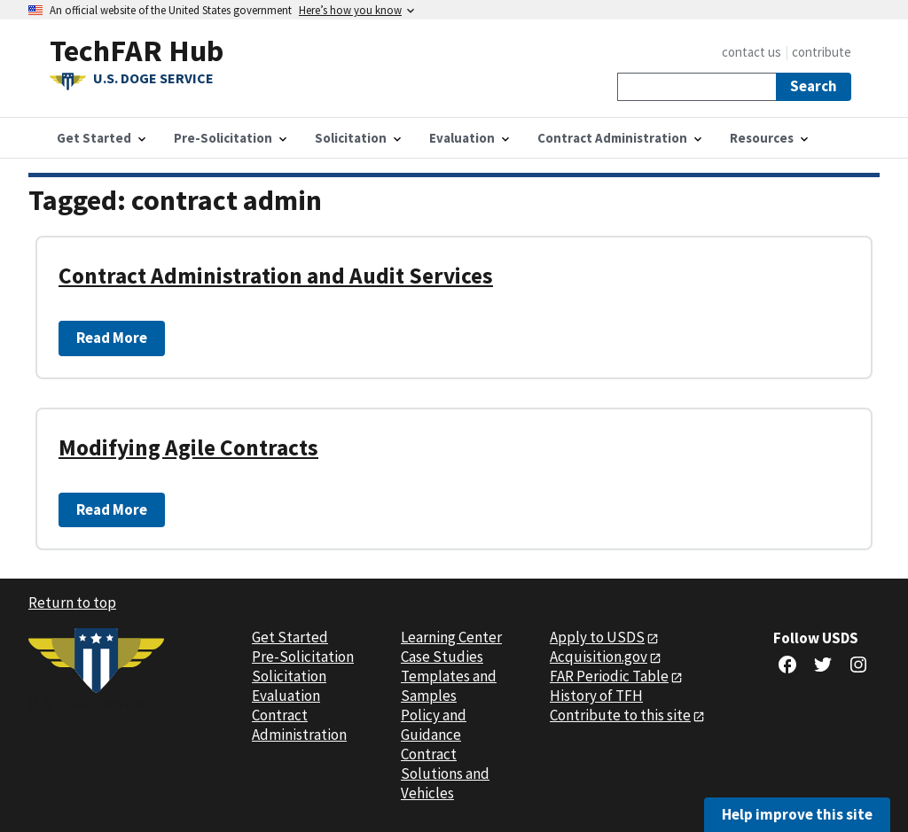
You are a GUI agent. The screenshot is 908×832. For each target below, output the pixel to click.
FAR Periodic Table (609, 676)
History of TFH (596, 695)
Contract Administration (299, 724)
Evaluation (286, 695)
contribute (821, 51)
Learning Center (451, 637)
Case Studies (442, 656)
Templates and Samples (449, 685)
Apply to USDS (597, 637)
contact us (751, 51)
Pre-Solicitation (303, 656)
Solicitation (289, 676)
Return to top (72, 602)
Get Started (290, 637)
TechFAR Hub (136, 50)
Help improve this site (797, 814)
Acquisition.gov (598, 656)
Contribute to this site (620, 715)
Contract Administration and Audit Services (276, 275)
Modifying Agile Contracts (188, 447)
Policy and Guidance (433, 724)
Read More (111, 337)
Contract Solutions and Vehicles (445, 773)
